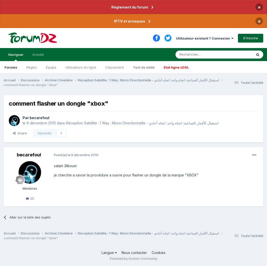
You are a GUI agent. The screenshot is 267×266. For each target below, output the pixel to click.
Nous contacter (134, 252)
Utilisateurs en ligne (80, 67)
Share (20, 133)
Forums (11, 67)
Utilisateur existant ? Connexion (204, 38)
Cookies (158, 252)
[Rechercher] (202, 55)
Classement (114, 67)
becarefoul (39, 118)
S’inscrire (250, 38)
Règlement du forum (129, 7)
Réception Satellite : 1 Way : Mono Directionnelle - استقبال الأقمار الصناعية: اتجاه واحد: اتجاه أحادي (142, 123)
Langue (109, 252)
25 (30, 198)
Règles (31, 67)
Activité (38, 55)
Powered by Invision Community (133, 258)
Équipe (51, 67)
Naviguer (15, 57)
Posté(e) (76, 155)
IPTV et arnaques (129, 21)
